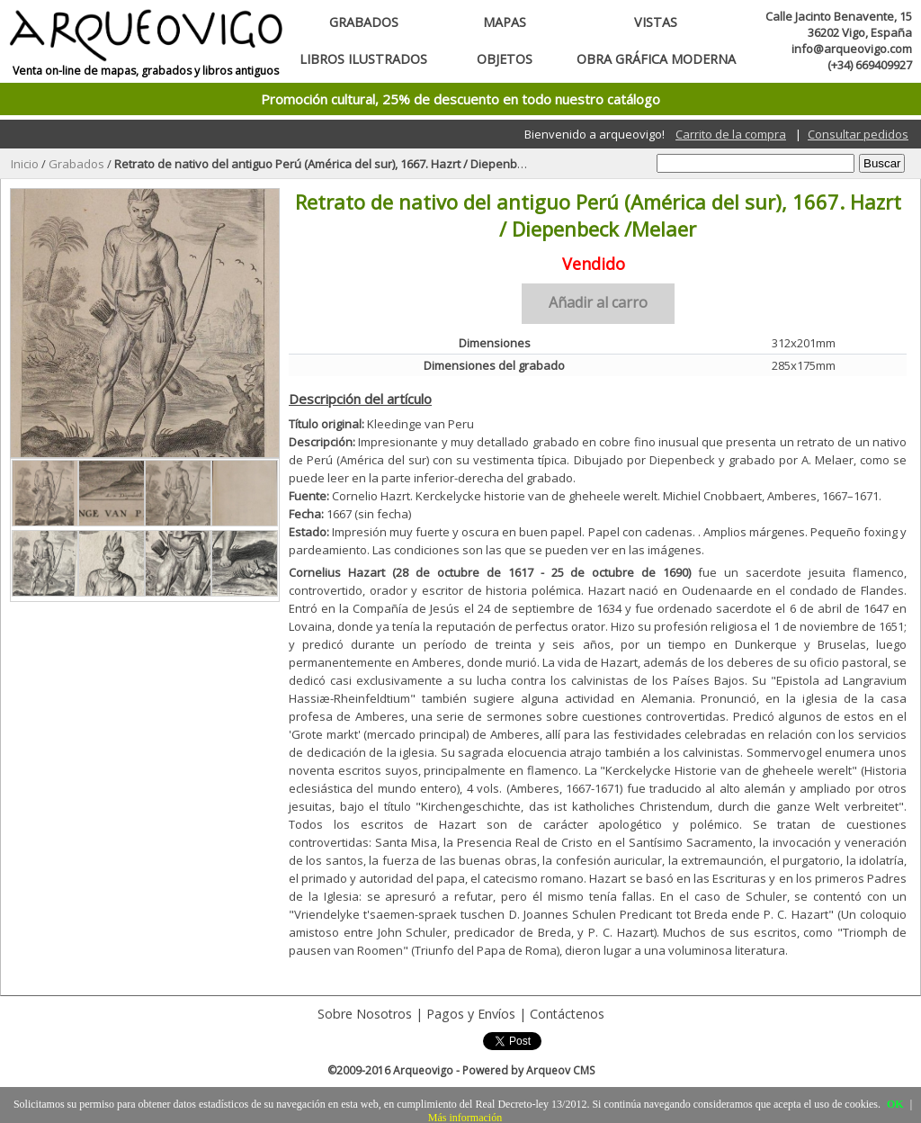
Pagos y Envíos (470, 1013)
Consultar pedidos (858, 134)
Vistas (655, 22)
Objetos (504, 58)
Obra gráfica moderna (656, 58)
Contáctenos (567, 1013)
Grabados (363, 22)
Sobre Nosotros (364, 1013)
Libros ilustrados (363, 58)
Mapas (504, 22)
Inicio (25, 164)
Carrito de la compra (730, 134)
